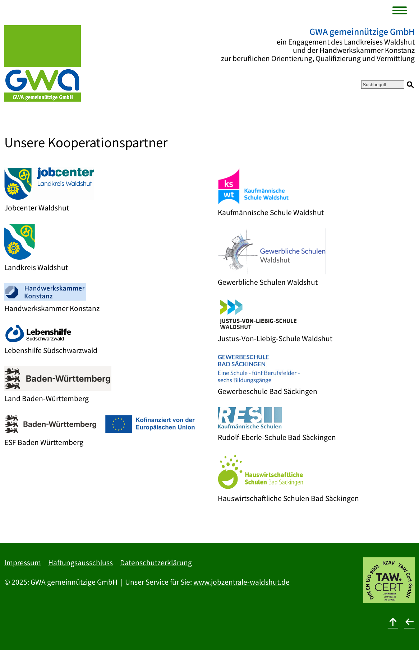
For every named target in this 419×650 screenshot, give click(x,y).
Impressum (22, 562)
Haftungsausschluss (80, 562)
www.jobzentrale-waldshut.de (241, 582)
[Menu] (401, 11)
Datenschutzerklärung (156, 562)
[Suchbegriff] (382, 84)
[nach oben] (392, 621)
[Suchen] (410, 84)
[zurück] (409, 621)
